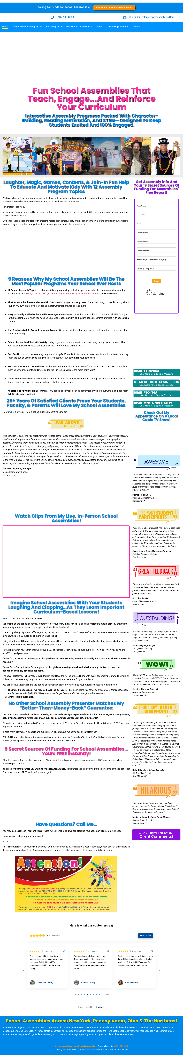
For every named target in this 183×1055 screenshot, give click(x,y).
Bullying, (74, 293)
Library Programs (52, 26)
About (99, 26)
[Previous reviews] (23, 970)
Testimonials (86, 26)
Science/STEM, (40, 293)
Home (5, 26)
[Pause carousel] (91, 998)
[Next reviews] (159, 970)
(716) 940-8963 (121, 1046)
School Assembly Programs (26, 26)
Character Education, (59, 293)
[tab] (75, 994)
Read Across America (89, 293)
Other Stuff (70, 26)
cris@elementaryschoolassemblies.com (151, 17)
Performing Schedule (117, 26)
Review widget (84, 1007)
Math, (29, 293)
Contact (136, 26)
